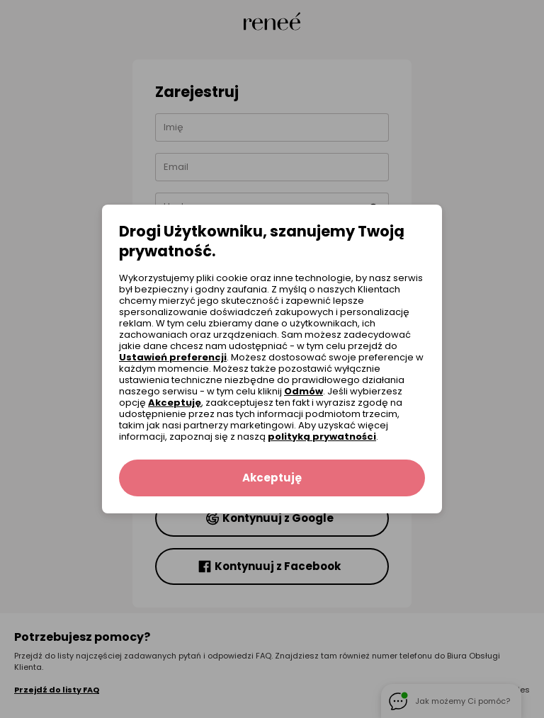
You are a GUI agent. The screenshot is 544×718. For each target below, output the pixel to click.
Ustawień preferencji (173, 357)
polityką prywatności (322, 436)
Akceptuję (174, 402)
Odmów (303, 391)
